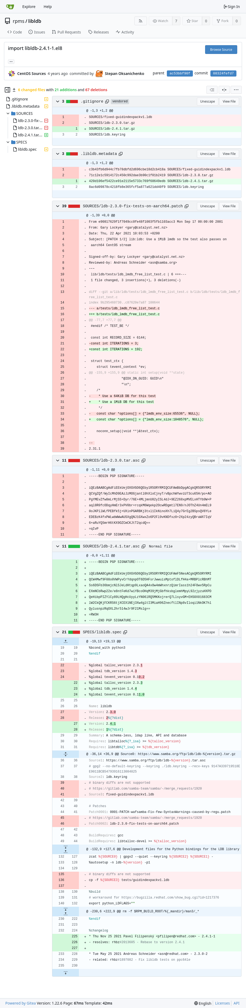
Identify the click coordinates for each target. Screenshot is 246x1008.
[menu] (236, 90)
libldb (34, 21)
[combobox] (212, 90)
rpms (18, 21)
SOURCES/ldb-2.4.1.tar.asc (111, 546)
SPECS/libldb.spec (102, 632)
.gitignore (91, 101)
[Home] (10, 6)
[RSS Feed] (140, 20)
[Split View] (224, 90)
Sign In (231, 6)
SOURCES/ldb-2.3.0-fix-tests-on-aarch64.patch (133, 206)
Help (48, 6)
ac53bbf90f (179, 73)
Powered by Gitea (20, 1003)
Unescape (207, 101)
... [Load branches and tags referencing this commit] (11, 61)
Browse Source (221, 49)
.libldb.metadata (98, 154)
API (236, 1003)
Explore (28, 6)
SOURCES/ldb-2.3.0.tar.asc (111, 460)
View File (229, 101)
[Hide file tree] (7, 89)
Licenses (222, 1003)
